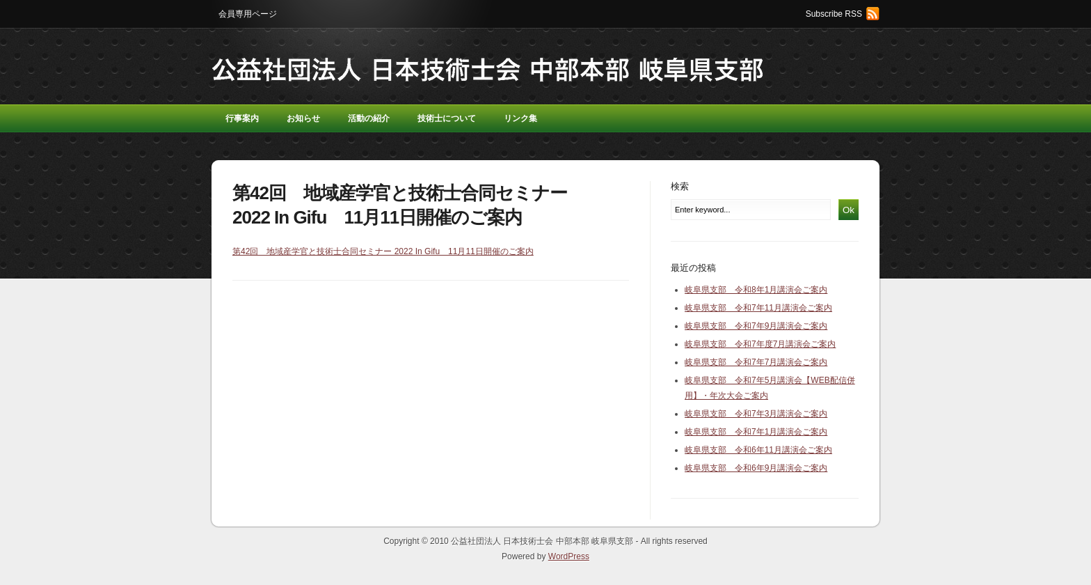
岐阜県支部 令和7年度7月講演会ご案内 (760, 344)
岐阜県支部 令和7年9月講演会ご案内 (756, 326)
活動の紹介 (369, 118)
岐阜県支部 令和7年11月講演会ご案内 (758, 308)
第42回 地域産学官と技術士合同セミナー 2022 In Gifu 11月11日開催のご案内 (383, 251)
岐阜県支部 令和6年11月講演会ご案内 (758, 450)
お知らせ (303, 118)
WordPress (568, 556)
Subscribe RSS (834, 14)
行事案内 (242, 118)
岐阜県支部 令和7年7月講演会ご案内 (756, 362)
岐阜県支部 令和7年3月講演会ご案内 (756, 414)
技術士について (446, 118)
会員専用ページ (247, 14)
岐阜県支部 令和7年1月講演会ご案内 (756, 432)
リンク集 (520, 118)
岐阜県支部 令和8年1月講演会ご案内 (756, 290)
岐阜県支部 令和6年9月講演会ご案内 (756, 468)
